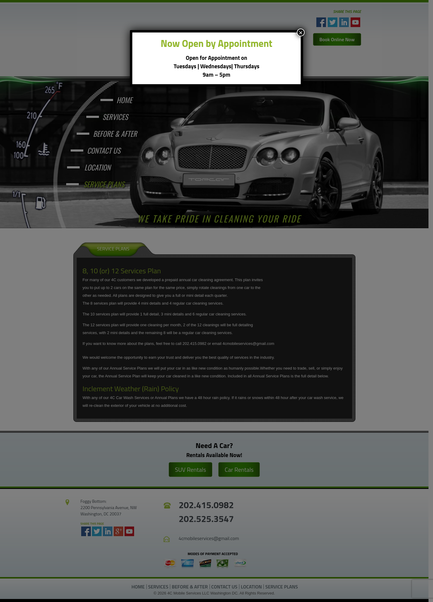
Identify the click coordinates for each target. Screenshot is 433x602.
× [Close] (301, 32)
